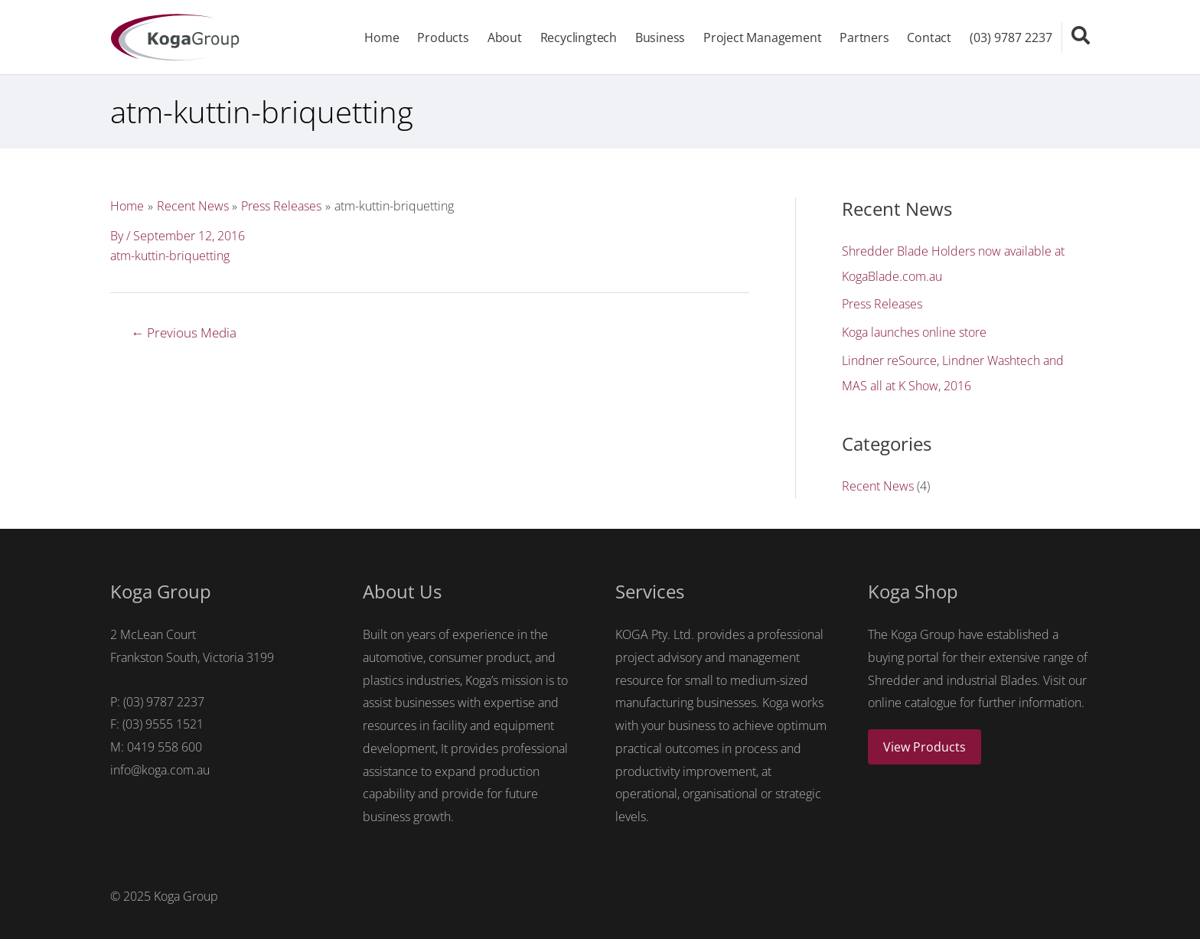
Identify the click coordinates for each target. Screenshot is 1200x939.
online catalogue (912, 700)
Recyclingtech (578, 38)
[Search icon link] (1080, 36)
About (504, 38)
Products (442, 38)
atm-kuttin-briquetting (170, 257)
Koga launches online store (914, 332)
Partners (864, 38)
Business (659, 38)
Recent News (878, 483)
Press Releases (882, 304)
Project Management (762, 38)
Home (381, 38)
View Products (924, 744)
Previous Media (184, 334)
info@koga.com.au (160, 767)
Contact (929, 38)
